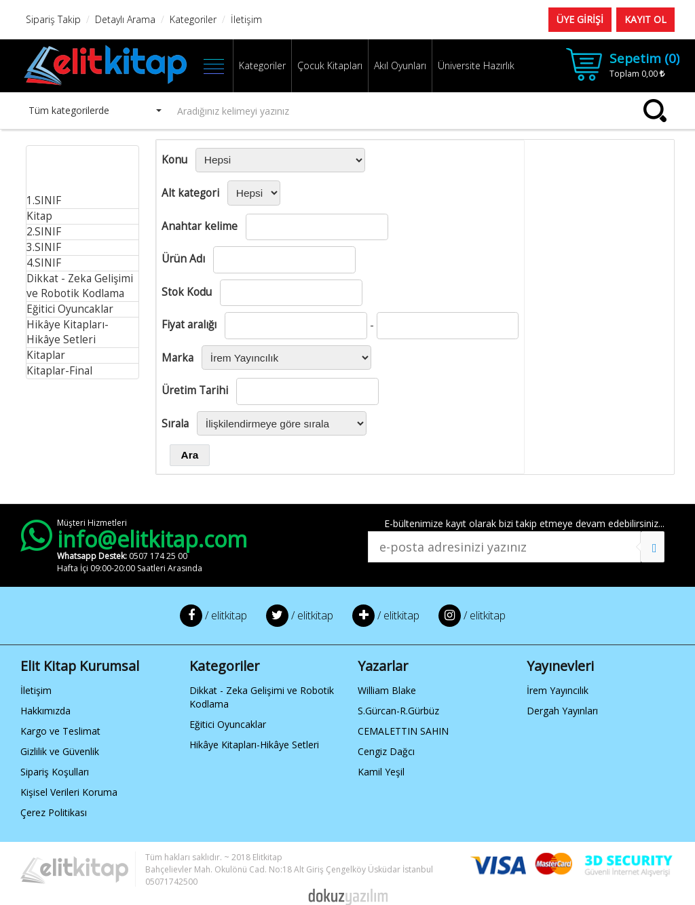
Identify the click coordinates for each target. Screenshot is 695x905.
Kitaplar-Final (59, 371)
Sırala (175, 424)
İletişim (36, 690)
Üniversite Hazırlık (476, 65)
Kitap (39, 216)
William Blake (387, 690)
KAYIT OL (645, 19)
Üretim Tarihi (195, 390)
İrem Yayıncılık (557, 690)
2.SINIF (43, 232)
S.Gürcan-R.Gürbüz (398, 710)
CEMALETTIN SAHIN (403, 731)
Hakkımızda (45, 710)
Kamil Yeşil (381, 771)
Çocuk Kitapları (329, 65)
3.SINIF (43, 247)
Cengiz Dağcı (386, 751)
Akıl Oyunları (400, 65)
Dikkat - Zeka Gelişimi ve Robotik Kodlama (79, 286)
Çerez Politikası (53, 812)
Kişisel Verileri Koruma (68, 792)
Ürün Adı (183, 259)
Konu (174, 160)
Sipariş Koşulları (54, 771)
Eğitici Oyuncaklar (69, 309)
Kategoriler (262, 65)
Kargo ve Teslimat (60, 731)
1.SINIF (43, 200)
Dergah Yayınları (562, 710)
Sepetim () (644, 58)
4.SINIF (43, 263)
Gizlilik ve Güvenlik (59, 751)
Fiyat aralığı (189, 324)
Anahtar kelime (200, 226)
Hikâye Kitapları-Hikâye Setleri (67, 332)
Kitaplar (45, 355)
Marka (177, 358)
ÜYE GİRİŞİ (580, 19)
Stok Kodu (187, 292)
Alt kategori (190, 193)
